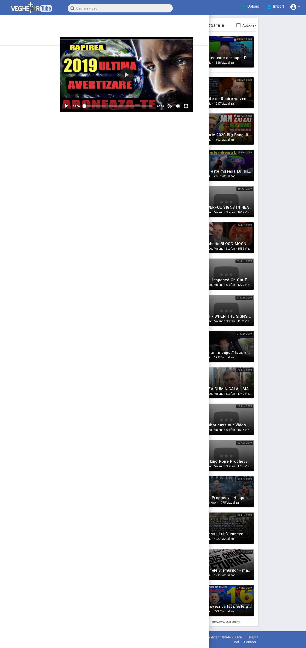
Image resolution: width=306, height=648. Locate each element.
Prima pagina (24, 33)
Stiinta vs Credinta (22, 173)
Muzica (12, 156)
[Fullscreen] (205, 103)
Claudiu (112, 25)
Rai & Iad (14, 182)
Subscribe (178, 28)
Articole (19, 50)
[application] (148, 73)
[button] (294, 6)
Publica (197, 234)
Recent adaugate (27, 65)
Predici (12, 121)
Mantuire (14, 147)
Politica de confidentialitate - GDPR (250, 637)
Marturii (13, 113)
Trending (20, 74)
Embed (176, 153)
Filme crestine (19, 199)
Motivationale (18, 130)
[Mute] (197, 103)
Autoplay (270, 25)
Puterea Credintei (22, 190)
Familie (12, 138)
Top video (21, 82)
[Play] (89, 103)
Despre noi (248, 642)
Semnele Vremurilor (113, 173)
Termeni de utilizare (201, 637)
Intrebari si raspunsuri (25, 164)
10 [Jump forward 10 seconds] (189, 103)
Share (118, 153)
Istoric (17, 42)
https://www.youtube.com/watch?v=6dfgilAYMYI (124, 185)
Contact (270, 642)
